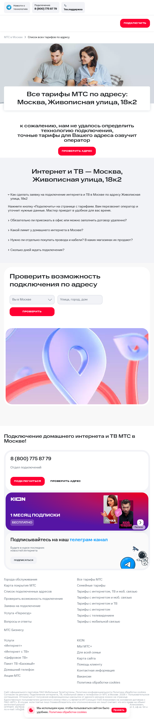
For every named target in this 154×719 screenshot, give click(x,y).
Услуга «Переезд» (17, 613)
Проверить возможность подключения (33, 599)
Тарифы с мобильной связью (98, 622)
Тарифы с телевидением (95, 616)
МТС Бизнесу (14, 630)
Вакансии (84, 677)
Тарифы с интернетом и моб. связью (104, 598)
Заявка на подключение (22, 606)
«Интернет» (13, 646)
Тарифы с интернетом (93, 610)
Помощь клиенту (89, 664)
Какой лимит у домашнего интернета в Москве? (45, 230)
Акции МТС (12, 676)
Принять (119, 710)
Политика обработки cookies (98, 683)
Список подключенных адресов (28, 592)
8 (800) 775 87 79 (45, 8)
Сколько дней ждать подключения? (36, 250)
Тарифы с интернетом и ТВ (97, 604)
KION (80, 640)
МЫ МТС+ (84, 646)
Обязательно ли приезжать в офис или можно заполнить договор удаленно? (67, 220)
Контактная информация (96, 670)
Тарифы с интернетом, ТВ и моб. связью (107, 592)
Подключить (44, 206)
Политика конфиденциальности (94, 692)
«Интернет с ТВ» (16, 652)
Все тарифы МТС (89, 579)
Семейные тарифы (91, 586)
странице (122, 697)
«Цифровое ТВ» (15, 658)
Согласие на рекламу (16, 694)
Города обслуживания (20, 579)
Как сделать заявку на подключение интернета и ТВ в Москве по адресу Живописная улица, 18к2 (74, 197)
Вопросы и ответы (17, 622)
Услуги (9, 640)
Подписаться (23, 560)
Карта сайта (86, 658)
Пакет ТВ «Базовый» (19, 664)
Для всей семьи (89, 652)
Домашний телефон (19, 670)
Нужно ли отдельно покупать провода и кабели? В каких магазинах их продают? (70, 240)
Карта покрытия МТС (20, 586)
